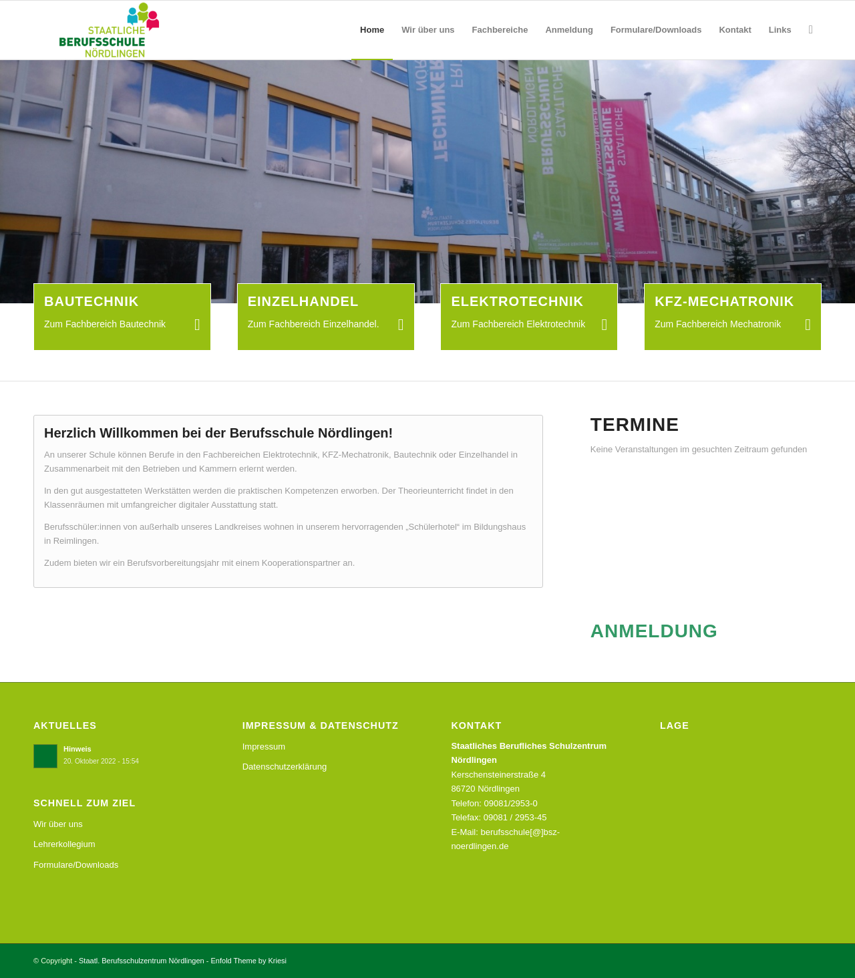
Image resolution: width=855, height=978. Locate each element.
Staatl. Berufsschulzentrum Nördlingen (141, 961)
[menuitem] (372, 30)
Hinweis (77, 749)
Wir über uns (58, 824)
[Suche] (811, 30)
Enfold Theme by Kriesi (249, 961)
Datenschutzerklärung (284, 767)
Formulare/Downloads (75, 865)
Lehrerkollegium (64, 844)
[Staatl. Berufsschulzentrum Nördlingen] (98, 30)
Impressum (263, 747)
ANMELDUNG (654, 631)
